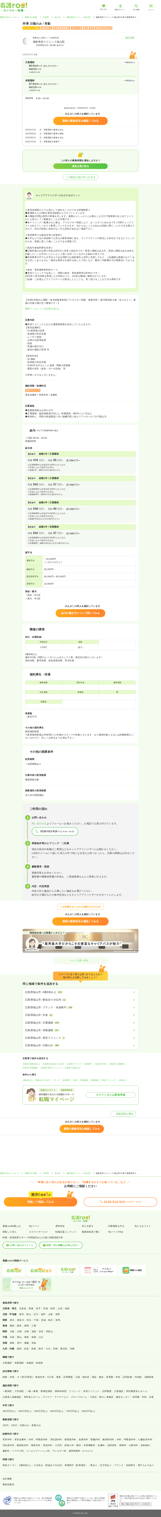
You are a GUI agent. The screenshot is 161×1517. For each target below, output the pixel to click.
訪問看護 (68, 1377)
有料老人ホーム (32, 1397)
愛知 (12, 1325)
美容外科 (7, 1439)
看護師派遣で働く (91, 1232)
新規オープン (10, 1465)
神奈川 (20, 1320)
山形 (60, 1308)
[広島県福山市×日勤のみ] (80, 1045)
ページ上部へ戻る (80, 960)
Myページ (34, 1226)
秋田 (52, 1308)
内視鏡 (138, 1377)
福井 (43, 1314)
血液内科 (83, 1439)
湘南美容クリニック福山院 (78, 17)
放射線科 (145, 1445)
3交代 (14, 1425)
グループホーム (79, 1397)
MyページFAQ (115, 1232)
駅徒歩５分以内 (43, 1080)
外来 (75, 1080)
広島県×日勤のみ (72, 1068)
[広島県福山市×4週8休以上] (80, 992)
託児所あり (106, 1465)
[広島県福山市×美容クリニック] (80, 1038)
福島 (67, 1308)
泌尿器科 (112, 1445)
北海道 (22, 1308)
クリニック (75, 1391)
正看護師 (84, 1080)
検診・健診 (98, 1377)
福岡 (19, 1348)
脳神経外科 (22, 1445)
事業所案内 (8, 1484)
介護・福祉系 (82, 1377)
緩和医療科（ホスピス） (82, 1451)
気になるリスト (143, 1226)
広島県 (46, 17)
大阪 (12, 1331)
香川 (19, 1343)
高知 (34, 1343)
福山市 (58, 17)
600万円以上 (57, 1411)
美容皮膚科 (20, 1439)
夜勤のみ (36, 1425)
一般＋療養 (32, 1391)
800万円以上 (88, 1411)
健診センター (123, 1397)
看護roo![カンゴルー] (9, 17)
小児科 (58, 1445)
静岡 (26, 1325)
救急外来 (40, 1377)
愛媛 (26, 1343)
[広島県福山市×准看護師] (80, 1030)
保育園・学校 (113, 1377)
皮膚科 (101, 1445)
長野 (57, 1314)
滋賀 (34, 1331)
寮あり (93, 1465)
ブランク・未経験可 (61, 1080)
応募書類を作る (116, 1226)
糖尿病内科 (108, 1439)
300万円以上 (9, 1411)
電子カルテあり (146, 1465)
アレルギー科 (59, 1451)
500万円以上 (41, 1411)
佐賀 (26, 1348)
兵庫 (26, 1331)
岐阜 (19, 1325)
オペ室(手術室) (25, 1377)
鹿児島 (63, 1348)
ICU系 (50, 1377)
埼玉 (29, 1320)
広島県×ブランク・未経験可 (79, 1064)
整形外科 (35, 1445)
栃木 (50, 1320)
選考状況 (60, 1226)
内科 (31, 1439)
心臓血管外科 (145, 1439)
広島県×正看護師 (116, 1064)
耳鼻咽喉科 (89, 1445)
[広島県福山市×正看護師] (80, 1022)
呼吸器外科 (130, 1439)
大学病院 (19, 1391)
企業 (151, 1397)
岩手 (38, 1308)
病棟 (5, 1377)
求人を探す (87, 1226)
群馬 (58, 1320)
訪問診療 (127, 1377)
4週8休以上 (28, 1080)
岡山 (19, 1337)
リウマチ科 (18, 1451)
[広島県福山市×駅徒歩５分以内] (80, 999)
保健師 (29, 1363)
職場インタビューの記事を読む (41, 308)
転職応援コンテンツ (65, 1232)
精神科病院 (60, 1391)
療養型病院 (46, 1391)
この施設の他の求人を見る (80, 177)
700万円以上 (73, 1411)
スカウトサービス (38, 1232)
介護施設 (118, 1391)
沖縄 (72, 1348)
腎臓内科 (95, 1439)
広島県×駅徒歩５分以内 (53, 1064)
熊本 (40, 1348)
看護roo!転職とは (12, 1226)
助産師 (39, 1363)
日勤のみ (122, 1080)
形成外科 (47, 1445)
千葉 (36, 1320)
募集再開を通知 (123, 1113)
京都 (19, 1331)
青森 (31, 1308)
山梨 (50, 1314)
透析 (58, 1377)
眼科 (78, 1445)
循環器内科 (70, 1439)
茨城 (43, 1320)
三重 (34, 1325)
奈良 (41, 1331)
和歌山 (49, 1331)
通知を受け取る (80, 166)
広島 (12, 1337)
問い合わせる (39, 823)
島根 (34, 1337)
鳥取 (26, 1337)
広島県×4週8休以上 (31, 1064)
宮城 (45, 1308)
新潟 (21, 1314)
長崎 (33, 1348)
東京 (12, 1320)
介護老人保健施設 (12, 1397)
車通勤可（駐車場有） (76, 1465)
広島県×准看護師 (30, 1068)
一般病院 (7, 1391)
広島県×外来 (100, 1064)
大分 (48, 1348)
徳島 (12, 1343)
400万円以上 (25, 1411)
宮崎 (55, 1348)
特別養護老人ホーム (136, 1391)
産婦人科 (69, 1445)
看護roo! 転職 (31, 17)
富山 (28, 1314)
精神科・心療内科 (128, 1445)
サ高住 (93, 1397)
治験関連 (149, 1377)
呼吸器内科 (41, 1439)
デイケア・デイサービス (55, 1397)
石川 (36, 1314)
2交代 (6, 1425)
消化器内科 (56, 1439)
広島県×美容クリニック (51, 1068)
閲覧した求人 (10, 1232)
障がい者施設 (106, 1397)
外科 (119, 1439)
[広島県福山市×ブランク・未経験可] (80, 1007)
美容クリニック (109, 1080)
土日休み (38, 1465)
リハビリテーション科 (38, 1451)
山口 (41, 1337)
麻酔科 (6, 1451)
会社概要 (7, 1478)
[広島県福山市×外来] (80, 1015)
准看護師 (95, 1080)
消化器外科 (8, 1445)
